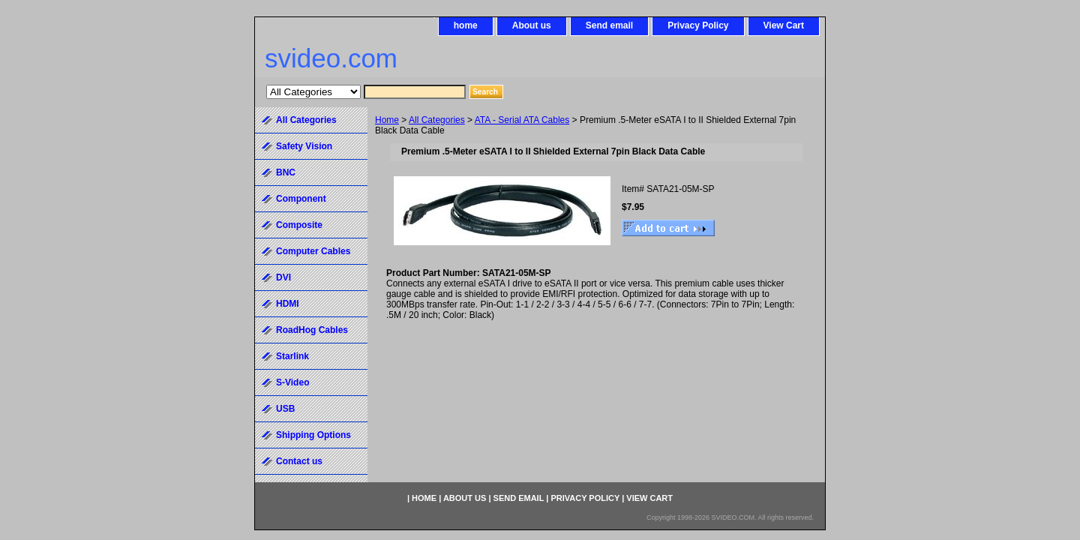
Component (301, 199)
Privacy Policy (698, 25)
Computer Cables (313, 251)
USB (285, 409)
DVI (283, 277)
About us (531, 25)
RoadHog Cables (312, 330)
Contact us (299, 461)
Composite (299, 225)
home (466, 25)
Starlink (292, 356)
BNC (286, 172)
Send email (609, 25)
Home (387, 120)
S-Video (292, 382)
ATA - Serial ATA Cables (522, 120)
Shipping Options (313, 435)
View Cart (784, 25)
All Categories (437, 120)
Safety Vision (304, 146)
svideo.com (331, 58)
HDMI (287, 303)
